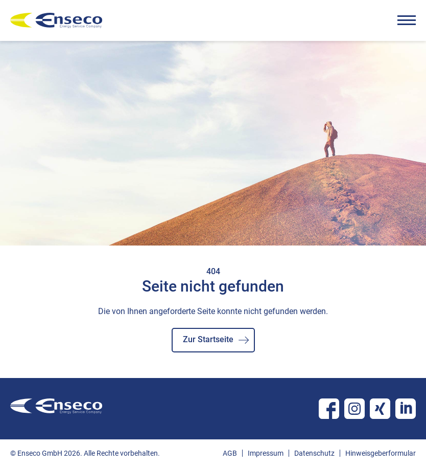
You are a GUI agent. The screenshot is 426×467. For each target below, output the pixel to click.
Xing (380, 408)
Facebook (329, 408)
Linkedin (405, 408)
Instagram (354, 408)
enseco (56, 20)
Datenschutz (314, 453)
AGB (230, 453)
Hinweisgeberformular (380, 453)
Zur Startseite (208, 339)
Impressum (265, 453)
